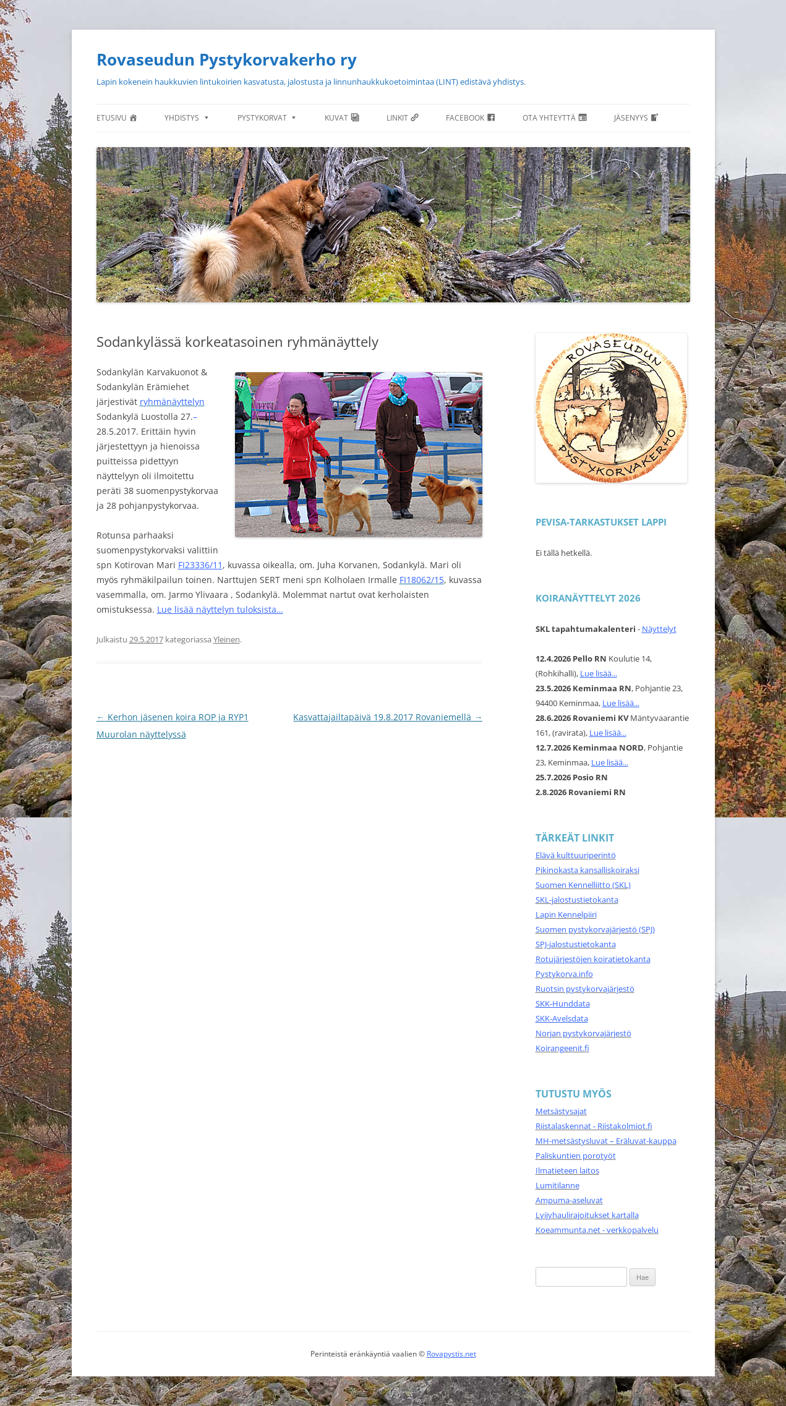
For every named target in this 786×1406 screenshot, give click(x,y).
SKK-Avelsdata (562, 1018)
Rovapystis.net (451, 1353)
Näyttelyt (659, 628)
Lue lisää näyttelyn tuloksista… (220, 609)
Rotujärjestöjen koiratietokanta (593, 959)
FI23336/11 (200, 565)
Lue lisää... (598, 673)
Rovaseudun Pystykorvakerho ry (226, 59)
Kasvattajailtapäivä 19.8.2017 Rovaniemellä (387, 717)
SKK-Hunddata (563, 1003)
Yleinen (226, 639)
